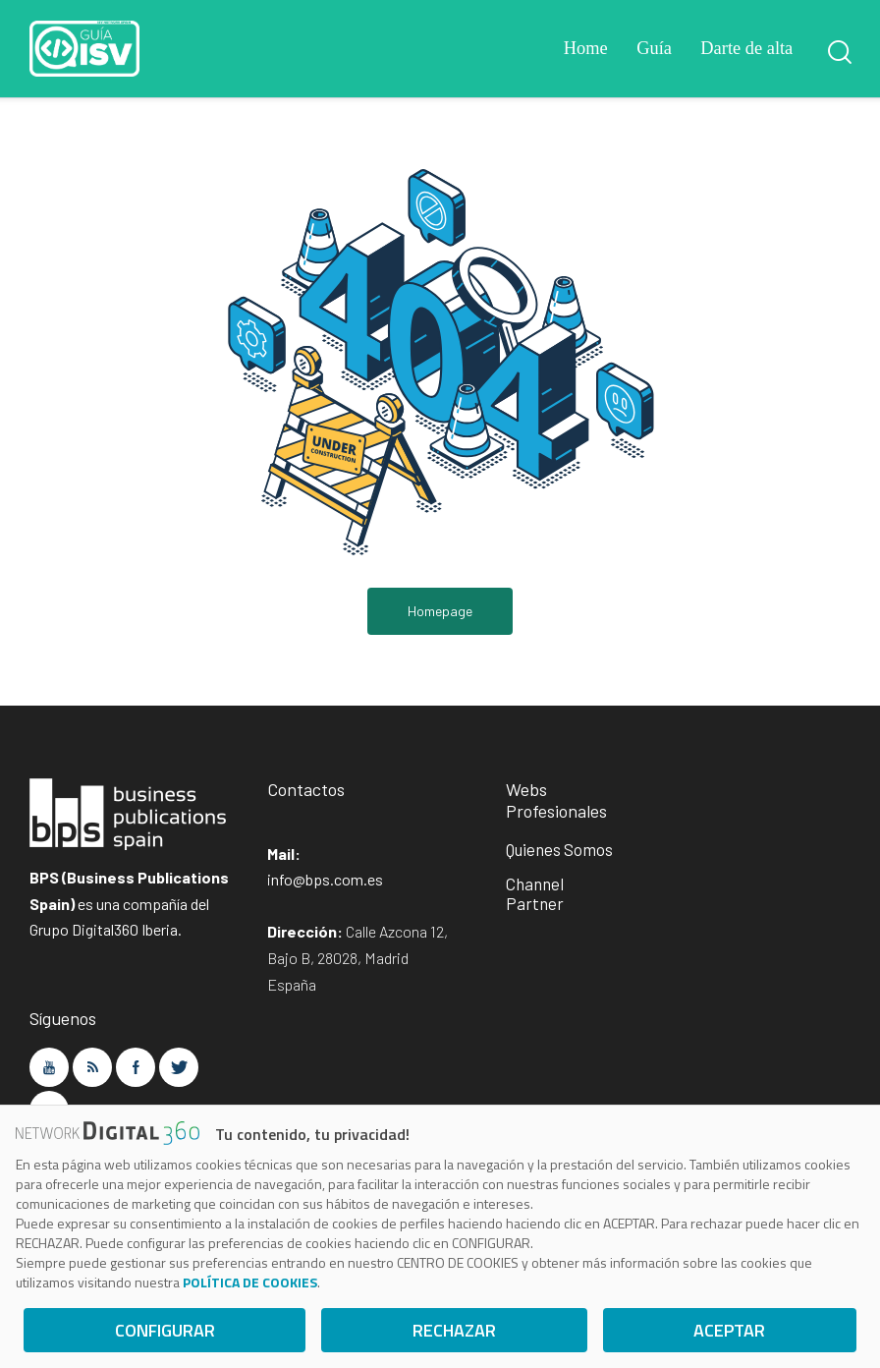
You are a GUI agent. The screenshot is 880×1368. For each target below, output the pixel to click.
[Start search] (838, 52)
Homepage (440, 612)
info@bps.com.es (325, 882)
